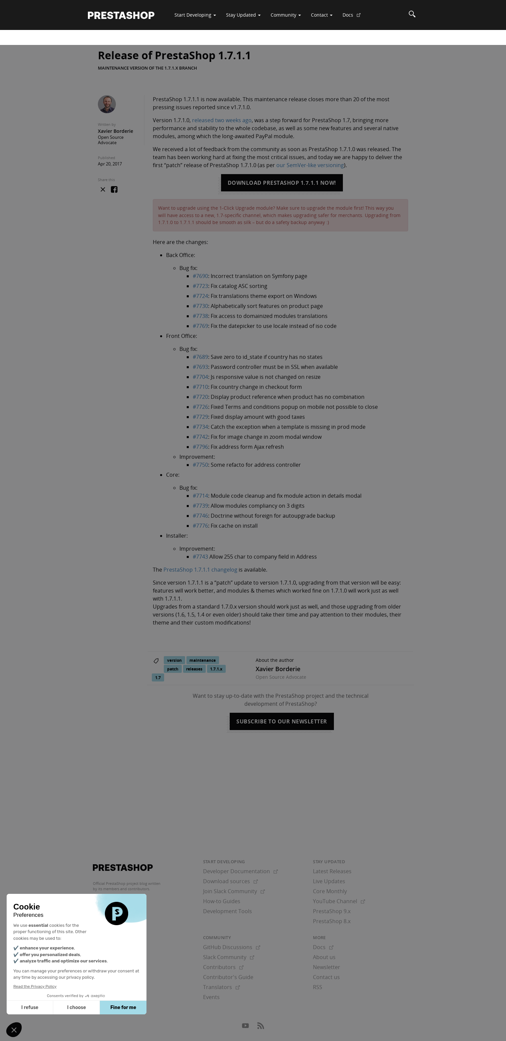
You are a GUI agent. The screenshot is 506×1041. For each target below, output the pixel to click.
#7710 (200, 386)
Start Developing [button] (195, 15)
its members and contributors (123, 888)
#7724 (200, 296)
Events (211, 997)
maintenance (202, 660)
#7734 (200, 426)
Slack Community (228, 957)
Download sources (230, 881)
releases (194, 669)
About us (324, 957)
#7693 (200, 367)
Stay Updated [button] (243, 15)
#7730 (200, 306)
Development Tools (227, 911)
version (174, 660)
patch (172, 669)
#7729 (200, 416)
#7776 (200, 525)
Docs (354, 17)
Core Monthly (330, 891)
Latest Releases (332, 871)
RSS (317, 987)
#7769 (200, 326)
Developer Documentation (240, 871)
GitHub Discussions (231, 947)
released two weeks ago (222, 120)
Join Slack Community (234, 891)
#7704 (200, 377)
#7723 (200, 286)
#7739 (200, 505)
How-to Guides (221, 901)
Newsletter (326, 967)
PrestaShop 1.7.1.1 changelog (200, 569)
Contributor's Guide (228, 977)
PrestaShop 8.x (332, 921)
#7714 (200, 495)
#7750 (200, 464)
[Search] (412, 15)
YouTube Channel (339, 901)
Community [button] (286, 15)
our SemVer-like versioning (310, 165)
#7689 (200, 357)
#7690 (200, 276)
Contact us (326, 977)
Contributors (223, 967)
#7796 (200, 446)
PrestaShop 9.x (332, 911)
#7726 (200, 406)
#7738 (200, 316)
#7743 (200, 556)
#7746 (200, 515)
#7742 (200, 436)
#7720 (200, 396)
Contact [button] (322, 15)
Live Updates (329, 881)
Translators (221, 987)
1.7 (158, 677)
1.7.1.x (216, 669)
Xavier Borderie (115, 131)
